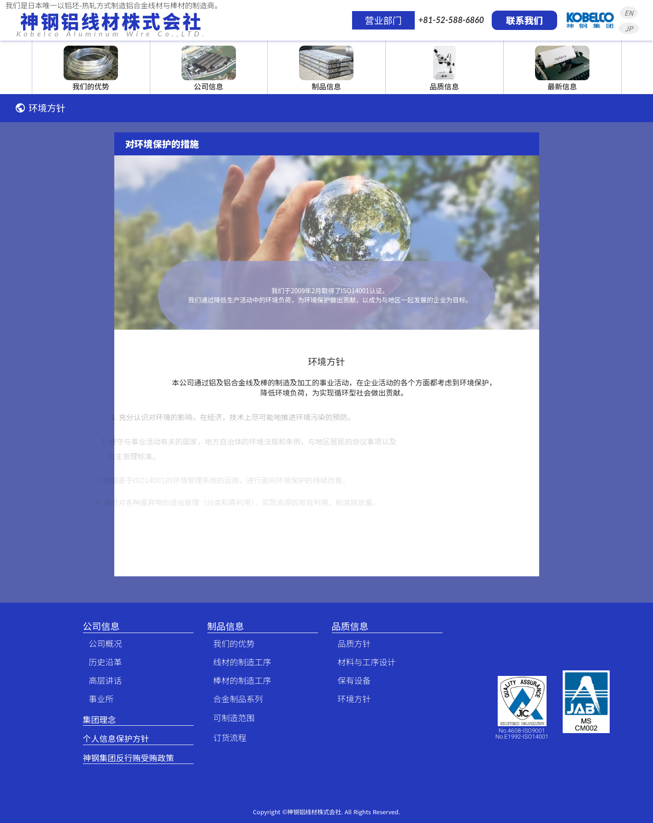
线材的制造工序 (238, 662)
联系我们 (524, 20)
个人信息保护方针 (116, 738)
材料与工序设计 (362, 662)
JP (629, 28)
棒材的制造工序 (238, 680)
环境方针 (350, 699)
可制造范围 (230, 717)
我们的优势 (230, 643)
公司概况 (101, 643)
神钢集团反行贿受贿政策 (128, 758)
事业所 (97, 699)
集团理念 (99, 719)
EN (629, 13)
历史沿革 (101, 662)
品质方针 (350, 643)
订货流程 (226, 737)
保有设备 (350, 680)
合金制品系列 (234, 699)
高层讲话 (101, 680)
